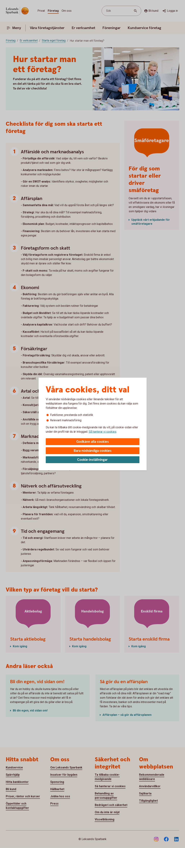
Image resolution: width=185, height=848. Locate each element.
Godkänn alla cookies (92, 442)
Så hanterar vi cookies (102, 431)
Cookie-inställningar (92, 460)
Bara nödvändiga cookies (93, 451)
